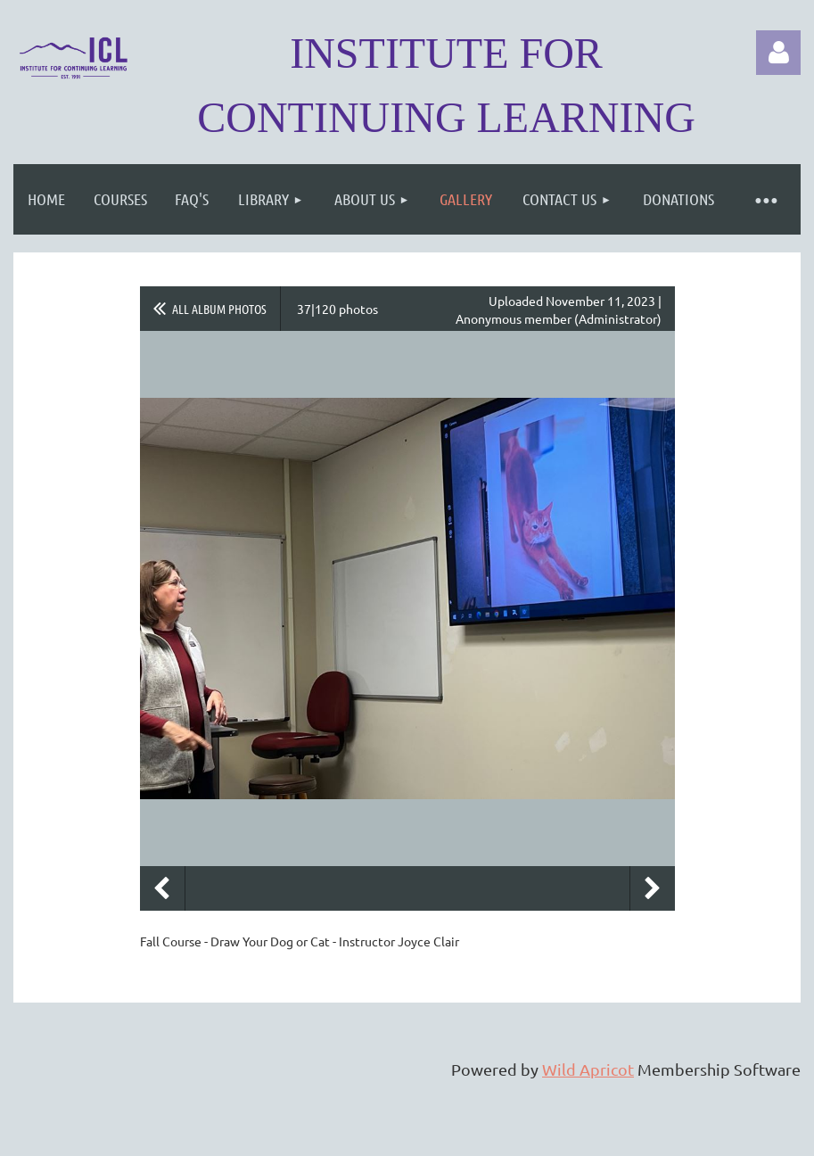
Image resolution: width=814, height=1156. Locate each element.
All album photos (219, 309)
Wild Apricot (588, 1069)
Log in (778, 52)
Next (652, 888)
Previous (162, 888)
